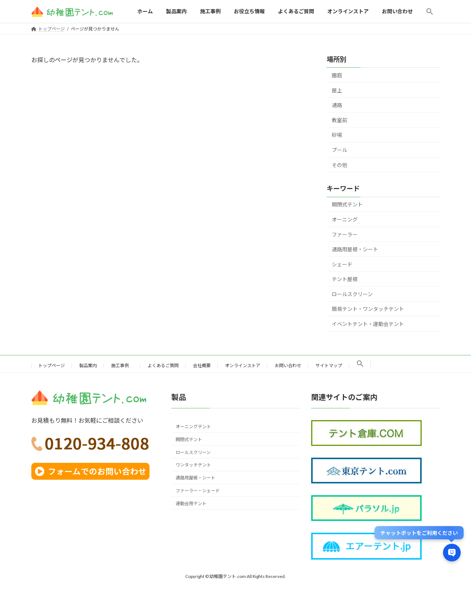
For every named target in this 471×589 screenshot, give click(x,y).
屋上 (337, 90)
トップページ (51, 365)
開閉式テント (347, 204)
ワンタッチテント (193, 465)
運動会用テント (191, 503)
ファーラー (345, 234)
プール (339, 150)
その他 (339, 165)
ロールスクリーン (352, 294)
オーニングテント (193, 426)
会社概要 (202, 365)
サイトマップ (329, 365)
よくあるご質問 (163, 365)
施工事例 (122, 365)
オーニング (345, 219)
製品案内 (88, 365)
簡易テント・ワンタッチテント (368, 309)
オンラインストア (242, 365)
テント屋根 (345, 279)
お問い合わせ (288, 365)
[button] (429, 11)
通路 (337, 105)
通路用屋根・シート (355, 249)
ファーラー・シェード (198, 490)
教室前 (339, 120)
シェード (342, 264)
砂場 (337, 135)
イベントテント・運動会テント (368, 324)
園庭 (337, 75)
